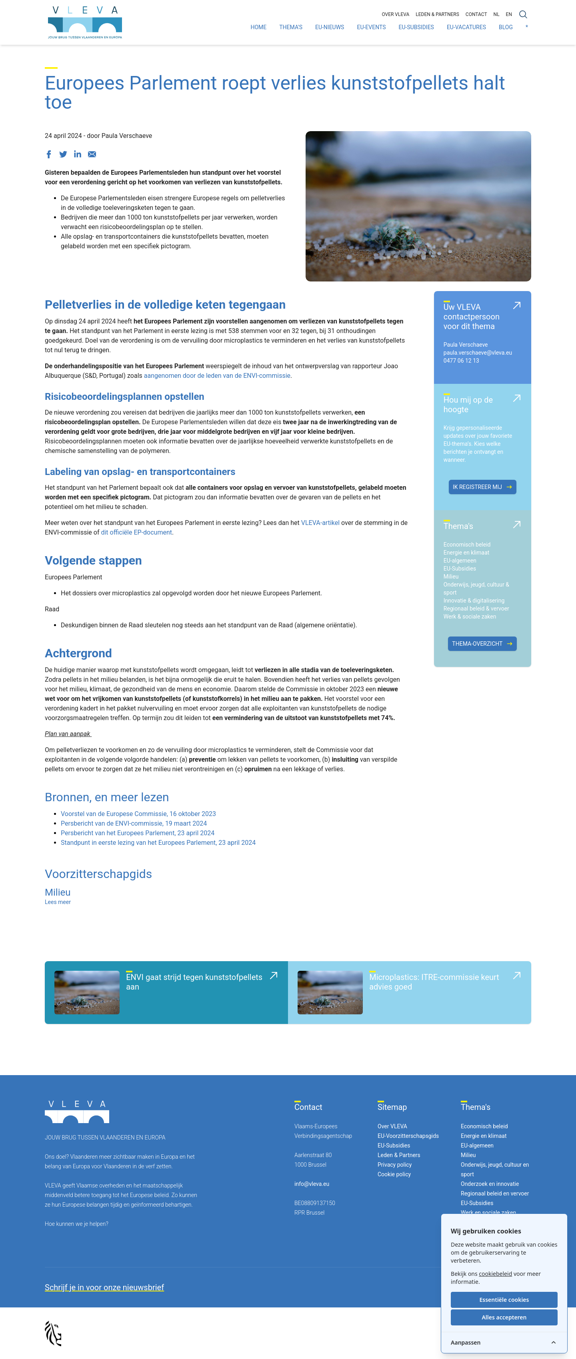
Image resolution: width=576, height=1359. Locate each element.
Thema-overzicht (482, 644)
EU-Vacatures (466, 27)
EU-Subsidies (416, 27)
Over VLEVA (395, 14)
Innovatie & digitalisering (474, 600)
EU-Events (371, 27)
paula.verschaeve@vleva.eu (478, 352)
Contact (476, 14)
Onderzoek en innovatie (490, 1184)
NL (497, 14)
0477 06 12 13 (461, 360)
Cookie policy (394, 1174)
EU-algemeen (460, 560)
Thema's (290, 27)
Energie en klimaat (467, 552)
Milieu (451, 576)
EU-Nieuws (329, 27)
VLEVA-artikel (320, 523)
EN (509, 14)
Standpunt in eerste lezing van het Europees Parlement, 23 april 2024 (158, 842)
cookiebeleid (495, 1273)
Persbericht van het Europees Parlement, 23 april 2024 (137, 833)
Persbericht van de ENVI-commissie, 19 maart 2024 (134, 823)
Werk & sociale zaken (470, 616)
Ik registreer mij (482, 487)
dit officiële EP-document (136, 532)
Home (258, 27)
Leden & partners (437, 14)
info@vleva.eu (311, 1184)
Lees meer (58, 902)
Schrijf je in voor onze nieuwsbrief (104, 1287)
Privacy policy (395, 1164)
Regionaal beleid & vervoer (476, 608)
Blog (506, 27)
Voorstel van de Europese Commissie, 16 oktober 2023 (138, 814)
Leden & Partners (399, 1155)
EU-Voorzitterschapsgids (408, 1136)
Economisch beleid (467, 544)
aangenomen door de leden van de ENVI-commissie (217, 375)
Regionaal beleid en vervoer (495, 1193)
